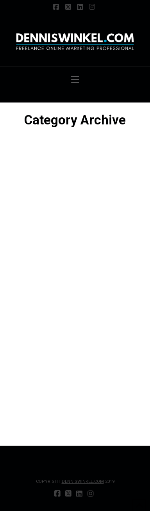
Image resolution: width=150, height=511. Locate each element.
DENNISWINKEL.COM (83, 481)
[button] (75, 80)
